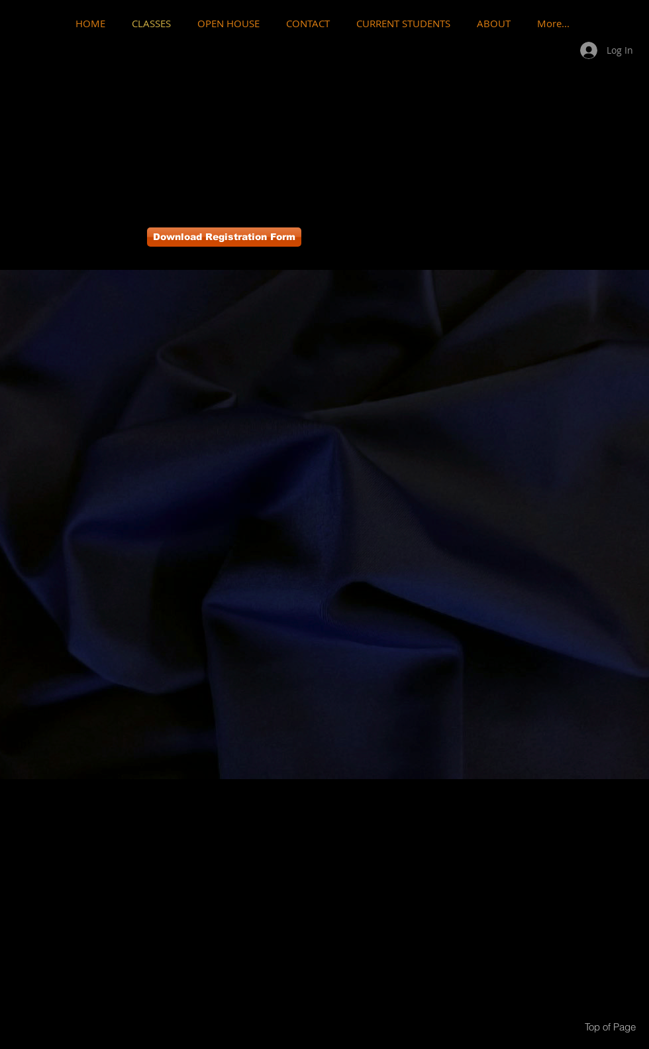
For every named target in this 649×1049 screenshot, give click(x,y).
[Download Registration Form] (224, 237)
